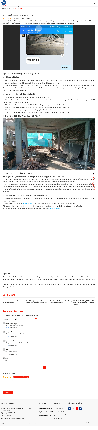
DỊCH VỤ (57, 403)
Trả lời (7, 327)
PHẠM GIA (42, 403)
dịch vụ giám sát (28, 203)
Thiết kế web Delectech (90, 423)
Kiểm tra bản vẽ (58, 418)
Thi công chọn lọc (59, 411)
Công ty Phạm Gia (54, 208)
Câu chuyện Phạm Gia (45, 408)
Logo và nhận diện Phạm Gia (46, 412)
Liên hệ (18, 6)
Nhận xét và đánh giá (9, 373)
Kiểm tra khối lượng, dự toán (61, 414)
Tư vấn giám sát (58, 408)
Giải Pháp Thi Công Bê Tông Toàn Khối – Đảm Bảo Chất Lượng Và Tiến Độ (84, 302)
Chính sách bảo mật (45, 415)
